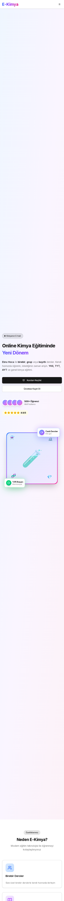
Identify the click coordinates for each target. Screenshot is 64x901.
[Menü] (59, 4)
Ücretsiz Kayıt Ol (32, 388)
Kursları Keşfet (32, 380)
